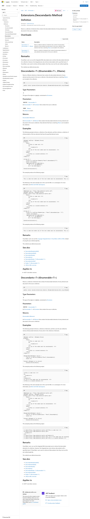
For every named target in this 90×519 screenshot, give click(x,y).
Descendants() (28, 257)
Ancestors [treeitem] (7, 26)
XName (49, 47)
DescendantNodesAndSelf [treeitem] (10, 34)
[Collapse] (17, 9)
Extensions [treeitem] (6, 22)
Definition (75, 13)
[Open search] (83, 2)
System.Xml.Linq (30, 23)
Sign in (86, 1)
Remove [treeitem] (7, 46)
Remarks (75, 17)
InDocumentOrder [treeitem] (9, 42)
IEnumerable (26, 117)
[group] (46, 85)
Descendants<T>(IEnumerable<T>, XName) (80, 19)
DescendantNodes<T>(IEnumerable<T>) (35, 259)
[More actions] (68, 10)
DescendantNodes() (30, 255)
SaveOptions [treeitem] (5, 52)
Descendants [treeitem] (8, 36)
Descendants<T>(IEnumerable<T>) (80, 22)
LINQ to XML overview (30, 265)
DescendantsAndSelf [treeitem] (9, 38)
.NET (26, 10)
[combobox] (10, 12)
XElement (32, 117)
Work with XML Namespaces (38, 184)
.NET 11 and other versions (30, 272)
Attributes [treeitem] (7, 30)
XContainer (49, 95)
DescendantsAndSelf (30, 261)
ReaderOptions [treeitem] (6, 50)
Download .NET (84, 5)
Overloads (75, 15)
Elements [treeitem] (7, 40)
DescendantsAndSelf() (30, 253)
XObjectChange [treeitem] (6, 82)
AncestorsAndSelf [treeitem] (9, 28)
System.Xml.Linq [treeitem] (6, 18)
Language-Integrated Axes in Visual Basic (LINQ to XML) (51, 238)
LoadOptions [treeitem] (5, 48)
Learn (22, 10)
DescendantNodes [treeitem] (9, 32)
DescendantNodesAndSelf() (32, 251)
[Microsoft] (3, 2)
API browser (30, 10)
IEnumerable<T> (32, 102)
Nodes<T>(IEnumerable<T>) (32, 263)
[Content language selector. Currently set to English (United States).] (8, 517)
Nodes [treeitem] (6, 44)
